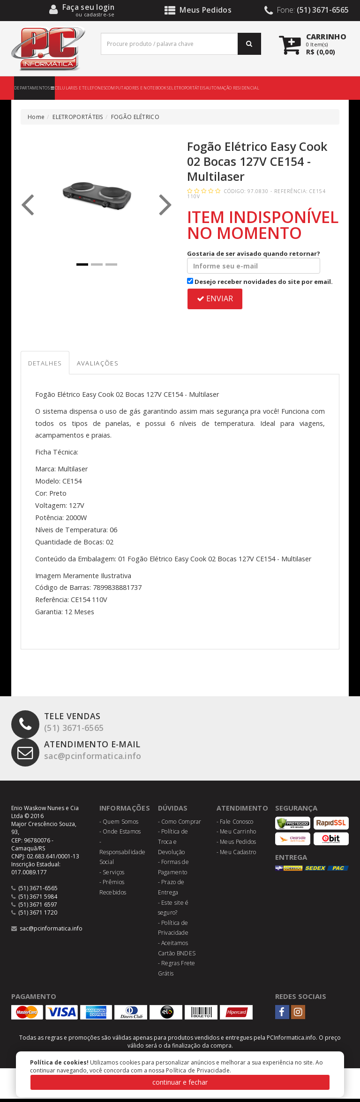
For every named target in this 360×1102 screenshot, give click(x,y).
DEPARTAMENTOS (34, 88)
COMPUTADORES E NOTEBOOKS (137, 88)
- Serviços (112, 875)
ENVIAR (215, 298)
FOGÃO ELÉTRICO (135, 117)
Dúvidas (174, 811)
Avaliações (114, 365)
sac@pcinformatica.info (82, 755)
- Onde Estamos (120, 835)
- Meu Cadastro (236, 855)
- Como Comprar (180, 825)
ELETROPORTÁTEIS (187, 88)
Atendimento (243, 811)
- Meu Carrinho (236, 835)
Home (36, 117)
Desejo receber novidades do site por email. (260, 281)
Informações (125, 811)
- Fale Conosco (235, 825)
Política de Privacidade (198, 1070)
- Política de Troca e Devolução (173, 845)
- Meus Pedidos (236, 845)
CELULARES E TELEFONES (80, 88)
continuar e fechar (180, 1082)
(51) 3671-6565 (60, 727)
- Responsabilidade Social (122, 855)
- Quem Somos (119, 825)
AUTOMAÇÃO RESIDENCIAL (232, 88)
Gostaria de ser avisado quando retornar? (253, 261)
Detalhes (50, 365)
